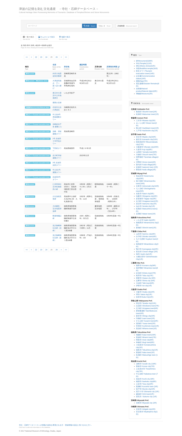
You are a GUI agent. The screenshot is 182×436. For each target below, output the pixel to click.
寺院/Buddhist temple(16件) (147, 68)
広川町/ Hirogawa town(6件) (147, 308)
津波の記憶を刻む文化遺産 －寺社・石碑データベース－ (91, 10)
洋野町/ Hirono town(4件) (146, 162)
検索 (89, 26)
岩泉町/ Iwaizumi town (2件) (147, 167)
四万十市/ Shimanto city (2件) (147, 391)
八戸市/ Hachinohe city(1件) (147, 131)
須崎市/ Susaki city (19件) (146, 364)
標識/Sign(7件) (141, 81)
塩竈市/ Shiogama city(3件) (146, 196)
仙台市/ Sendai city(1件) (145, 206)
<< (27, 57)
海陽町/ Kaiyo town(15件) (146, 335)
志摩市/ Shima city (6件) (145, 281)
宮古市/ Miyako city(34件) (146, 137)
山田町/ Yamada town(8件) (146, 152)
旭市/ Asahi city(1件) (144, 254)
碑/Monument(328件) (144, 61)
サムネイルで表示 (46, 38)
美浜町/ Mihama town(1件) (146, 328)
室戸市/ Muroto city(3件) (145, 389)
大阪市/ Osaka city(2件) (145, 292)
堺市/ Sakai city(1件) (144, 294)
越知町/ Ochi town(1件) (145, 394)
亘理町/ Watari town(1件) (145, 214)
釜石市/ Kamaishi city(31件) (147, 139)
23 (41, 57)
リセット (104, 26)
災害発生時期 (112, 67)
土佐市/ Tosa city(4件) (144, 384)
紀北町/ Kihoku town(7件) (146, 273)
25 (51, 57)
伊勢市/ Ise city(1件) (144, 286)
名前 (54, 65)
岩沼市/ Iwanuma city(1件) (146, 204)
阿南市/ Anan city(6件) (144, 340)
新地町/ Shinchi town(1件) (146, 228)
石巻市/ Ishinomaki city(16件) (147, 186)
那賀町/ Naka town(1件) (145, 352)
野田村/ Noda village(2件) (146, 170)
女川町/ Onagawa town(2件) (147, 201)
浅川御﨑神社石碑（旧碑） (57, 228)
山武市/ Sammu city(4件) (145, 234)
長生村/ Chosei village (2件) (147, 252)
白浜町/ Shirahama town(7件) (147, 306)
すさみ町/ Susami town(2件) (147, 321)
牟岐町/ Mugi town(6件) (145, 342)
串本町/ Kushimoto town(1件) (147, 326)
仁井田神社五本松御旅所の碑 (57, 186)
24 (46, 57)
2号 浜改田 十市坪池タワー (57, 141)
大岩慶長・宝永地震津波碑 (57, 208)
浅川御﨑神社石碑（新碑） (57, 237)
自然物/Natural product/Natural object (37, 107)
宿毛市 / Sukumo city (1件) (146, 397)
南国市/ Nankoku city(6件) (146, 381)
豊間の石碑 (57, 103)
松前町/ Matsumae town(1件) (147, 114)
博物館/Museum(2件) (144, 94)
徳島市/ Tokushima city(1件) (147, 350)
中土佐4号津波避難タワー (57, 117)
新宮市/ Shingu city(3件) (145, 316)
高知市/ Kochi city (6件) (145, 379)
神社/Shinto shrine (42, 81)
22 (36, 57)
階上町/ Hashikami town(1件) (147, 128)
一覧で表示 (28, 38)
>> (66, 57)
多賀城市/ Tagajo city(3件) (146, 199)
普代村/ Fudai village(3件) (146, 165)
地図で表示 (64, 38)
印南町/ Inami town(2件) (145, 318)
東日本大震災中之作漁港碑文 (57, 95)
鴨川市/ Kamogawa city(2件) (147, 249)
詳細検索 (127, 26)
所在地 (66, 67)
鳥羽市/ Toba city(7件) (144, 276)
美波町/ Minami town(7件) (146, 337)
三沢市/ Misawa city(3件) (145, 120)
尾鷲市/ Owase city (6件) (145, 278)
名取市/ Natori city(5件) (145, 194)
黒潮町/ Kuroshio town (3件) (147, 386)
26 (57, 57)
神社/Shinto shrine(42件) (145, 66)
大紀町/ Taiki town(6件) (145, 283)
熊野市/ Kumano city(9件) (146, 265)
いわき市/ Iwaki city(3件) (145, 220)
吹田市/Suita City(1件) (144, 297)
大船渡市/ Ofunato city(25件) (147, 147)
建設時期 (83, 65)
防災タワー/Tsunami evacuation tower (38, 114)
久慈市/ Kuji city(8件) (144, 149)
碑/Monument (30, 73)
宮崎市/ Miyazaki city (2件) (146, 403)
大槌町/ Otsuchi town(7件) (146, 155)
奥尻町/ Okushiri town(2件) (146, 112)
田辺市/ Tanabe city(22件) (146, 303)
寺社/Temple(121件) (144, 63)
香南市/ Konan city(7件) (145, 366)
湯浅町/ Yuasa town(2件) (145, 323)
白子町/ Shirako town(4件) (146, 236)
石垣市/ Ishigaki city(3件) (145, 409)
